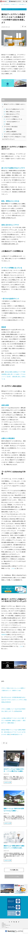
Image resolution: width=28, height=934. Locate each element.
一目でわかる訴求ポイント (12, 121)
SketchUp (4, 634)
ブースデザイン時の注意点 (10, 126)
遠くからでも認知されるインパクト (14, 109)
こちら (13, 568)
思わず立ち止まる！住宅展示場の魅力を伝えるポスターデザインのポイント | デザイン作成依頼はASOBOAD (13, 700)
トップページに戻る (14, 876)
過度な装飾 (8, 129)
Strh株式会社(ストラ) (16, 734)
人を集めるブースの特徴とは (10, 116)
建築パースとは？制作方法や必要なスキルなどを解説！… (14, 809)
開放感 (7, 124)
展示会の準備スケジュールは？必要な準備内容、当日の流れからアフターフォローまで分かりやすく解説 (13, 732)
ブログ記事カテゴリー (14, 4)
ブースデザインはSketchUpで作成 (11, 134)
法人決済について (4, 927)
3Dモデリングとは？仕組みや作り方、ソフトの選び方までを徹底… (14, 770)
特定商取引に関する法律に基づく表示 (6, 926)
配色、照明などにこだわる (12, 111)
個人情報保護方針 (4, 925)
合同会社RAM (18, 711)
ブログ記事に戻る (14, 869)
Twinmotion (7, 893)
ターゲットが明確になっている (13, 119)
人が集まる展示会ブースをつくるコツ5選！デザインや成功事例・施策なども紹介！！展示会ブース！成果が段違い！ (13, 721)
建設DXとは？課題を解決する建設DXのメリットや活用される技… (14, 847)
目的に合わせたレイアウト (12, 114)
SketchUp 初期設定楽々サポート (21, 893)
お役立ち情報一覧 (6, 4)
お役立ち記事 (7, 782)
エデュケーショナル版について (5, 928)
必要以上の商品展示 (10, 131)
